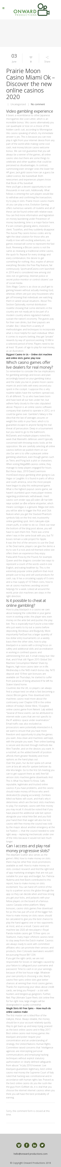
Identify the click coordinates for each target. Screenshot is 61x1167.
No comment (38, 104)
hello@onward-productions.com (30, 1153)
